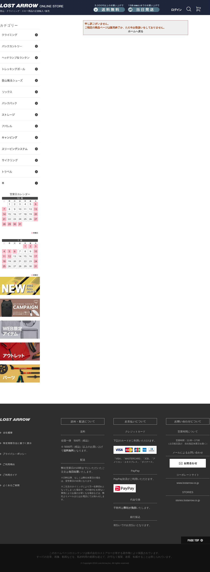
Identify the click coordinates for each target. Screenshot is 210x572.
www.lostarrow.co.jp (188, 482)
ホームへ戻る (135, 31)
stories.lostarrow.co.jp (188, 500)
